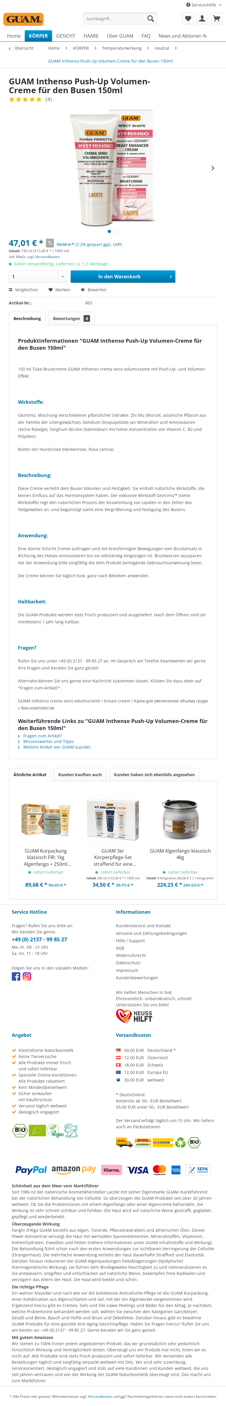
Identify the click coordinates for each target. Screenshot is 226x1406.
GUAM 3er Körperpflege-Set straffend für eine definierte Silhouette (113, 857)
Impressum (127, 970)
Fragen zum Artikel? (40, 736)
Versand (132, 1120)
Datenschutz (128, 962)
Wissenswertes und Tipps (46, 741)
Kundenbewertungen (137, 977)
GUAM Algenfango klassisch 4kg (180, 854)
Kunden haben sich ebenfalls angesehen (154, 774)
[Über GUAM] (120, 35)
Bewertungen (71, 318)
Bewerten (94, 289)
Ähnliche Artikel (30, 774)
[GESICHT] (65, 35)
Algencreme (160, 1204)
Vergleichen (23, 289)
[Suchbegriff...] (120, 18)
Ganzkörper (185, 1311)
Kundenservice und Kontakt (143, 925)
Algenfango (114, 1204)
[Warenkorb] (216, 18)
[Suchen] (150, 18)
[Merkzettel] (188, 18)
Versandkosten (100, 1396)
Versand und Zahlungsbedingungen (151, 933)
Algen (83, 1230)
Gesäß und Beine (29, 1317)
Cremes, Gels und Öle (83, 1305)
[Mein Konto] (202, 18)
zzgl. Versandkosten (43, 256)
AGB (120, 948)
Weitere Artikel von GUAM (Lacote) (54, 747)
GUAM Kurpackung (189, 1293)
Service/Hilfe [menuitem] (201, 5)
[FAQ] (145, 35)
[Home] (14, 35)
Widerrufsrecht (131, 955)
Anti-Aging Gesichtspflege (102, 1324)
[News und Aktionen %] (182, 35)
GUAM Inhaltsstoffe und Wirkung (178, 1242)
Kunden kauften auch (80, 774)
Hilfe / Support (130, 940)
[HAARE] (91, 35)
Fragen (158, 1324)
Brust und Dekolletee (112, 1317)
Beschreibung (27, 318)
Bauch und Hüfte (65, 1317)
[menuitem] (120, 18)
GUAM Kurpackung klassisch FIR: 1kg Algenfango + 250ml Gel (45, 857)
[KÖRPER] (38, 35)
